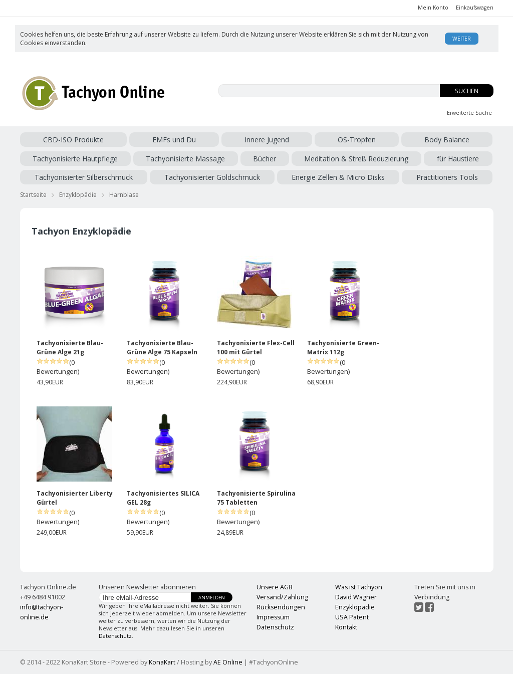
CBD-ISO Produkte (73, 139)
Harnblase (124, 194)
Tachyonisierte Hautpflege (75, 158)
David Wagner (356, 597)
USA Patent (352, 617)
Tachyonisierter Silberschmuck (84, 177)
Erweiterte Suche (469, 112)
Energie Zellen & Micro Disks (338, 177)
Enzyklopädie (78, 194)
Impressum (273, 617)
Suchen (466, 91)
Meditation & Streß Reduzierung (356, 158)
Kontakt (346, 627)
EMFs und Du (174, 139)
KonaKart (162, 662)
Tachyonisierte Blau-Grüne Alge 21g (70, 347)
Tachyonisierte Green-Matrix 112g (343, 347)
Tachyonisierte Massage (185, 158)
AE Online (227, 662)
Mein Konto (433, 7)
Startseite (33, 194)
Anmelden (211, 597)
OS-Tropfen (357, 139)
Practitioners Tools (447, 177)
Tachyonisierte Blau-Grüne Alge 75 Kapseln (162, 347)
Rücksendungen (280, 607)
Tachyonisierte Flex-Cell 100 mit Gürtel (256, 347)
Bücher (264, 158)
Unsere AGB (274, 587)
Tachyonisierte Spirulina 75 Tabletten (256, 498)
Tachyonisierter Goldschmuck (212, 177)
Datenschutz (115, 635)
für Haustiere (458, 158)
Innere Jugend (266, 139)
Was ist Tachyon (358, 587)
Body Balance (446, 139)
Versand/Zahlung (282, 597)
